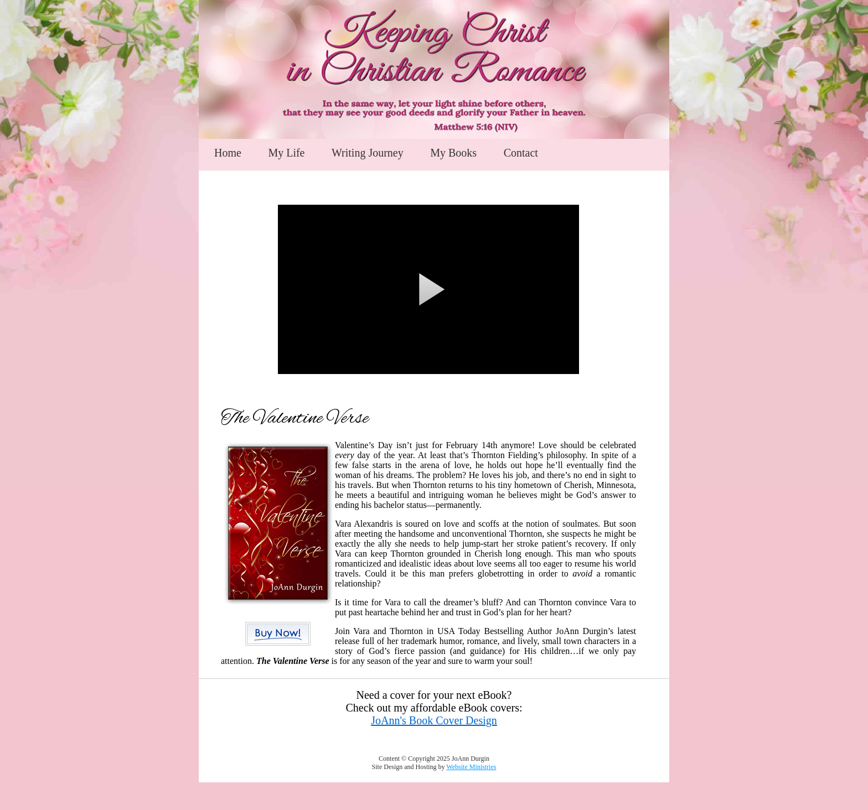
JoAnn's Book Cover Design (434, 720)
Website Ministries (471, 767)
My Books (453, 153)
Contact (521, 153)
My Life (286, 153)
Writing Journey (368, 153)
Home (227, 153)
